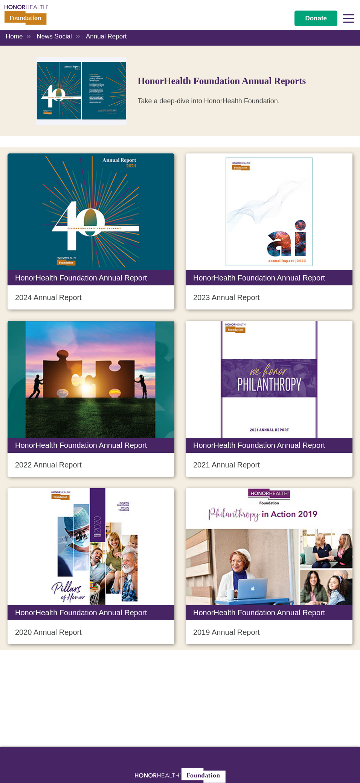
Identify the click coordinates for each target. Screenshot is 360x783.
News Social (54, 36)
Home (14, 36)
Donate (316, 18)
